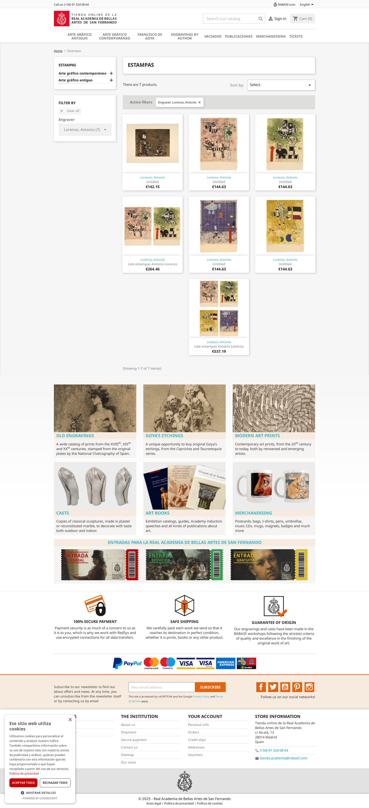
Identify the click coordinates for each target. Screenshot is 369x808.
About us (128, 724)
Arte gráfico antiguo (80, 36)
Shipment (128, 732)
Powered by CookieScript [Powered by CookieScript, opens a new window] (40, 798)
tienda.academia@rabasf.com (283, 758)
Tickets (296, 36)
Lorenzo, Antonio (152, 177)
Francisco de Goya (149, 36)
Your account (205, 716)
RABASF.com (284, 4)
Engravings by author (184, 36)
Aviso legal (154, 803)
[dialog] (40, 759)
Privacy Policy (201, 696)
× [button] (70, 720)
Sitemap (127, 755)
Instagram (309, 687)
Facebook (261, 687)
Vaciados (212, 36)
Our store (128, 762)
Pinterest (297, 687)
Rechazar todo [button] (55, 783)
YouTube (285, 687)
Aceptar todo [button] (23, 783)
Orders (193, 732)
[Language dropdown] (307, 5)
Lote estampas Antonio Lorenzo (152, 264)
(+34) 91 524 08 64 (274, 750)
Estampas (67, 65)
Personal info (198, 724)
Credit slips (197, 739)
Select (281, 85)
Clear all (69, 110)
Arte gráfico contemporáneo (114, 36)
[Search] (234, 19)
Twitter (273, 687)
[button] (40, 792)
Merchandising (271, 36)
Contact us (129, 747)
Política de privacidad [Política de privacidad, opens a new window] (24, 774)
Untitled (152, 181)
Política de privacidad (179, 803)
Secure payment (134, 739)
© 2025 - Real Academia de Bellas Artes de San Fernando (184, 798)
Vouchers (195, 755)
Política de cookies (210, 803)
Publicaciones (239, 36)
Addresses (196, 747)
